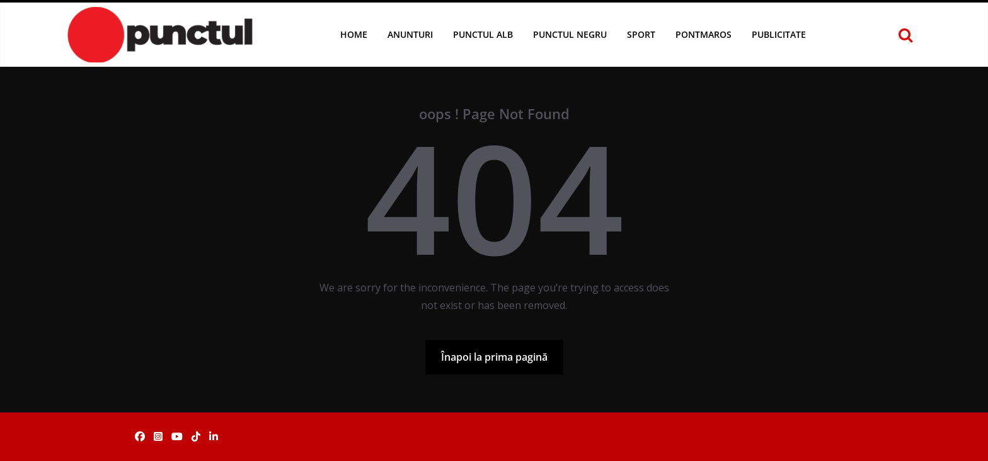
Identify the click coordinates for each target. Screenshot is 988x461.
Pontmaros (703, 34)
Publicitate (779, 34)
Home (353, 34)
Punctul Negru (570, 34)
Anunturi (410, 34)
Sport (641, 34)
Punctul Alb (483, 34)
